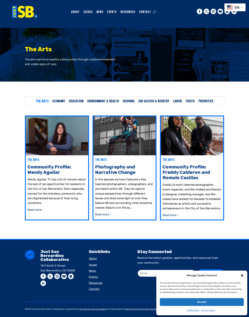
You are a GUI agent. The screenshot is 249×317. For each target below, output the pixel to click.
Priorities (206, 101)
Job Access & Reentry (153, 101)
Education (76, 101)
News (99, 12)
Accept (201, 301)
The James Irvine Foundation (93, 309)
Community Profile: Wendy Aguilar (49, 169)
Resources (128, 12)
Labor (177, 101)
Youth (190, 101)
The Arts (42, 101)
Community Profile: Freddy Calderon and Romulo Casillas (186, 172)
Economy (58, 101)
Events (112, 12)
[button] (242, 275)
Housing (129, 101)
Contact (145, 12)
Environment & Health (103, 101)
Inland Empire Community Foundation (142, 309)
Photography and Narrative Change (115, 169)
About (75, 12)
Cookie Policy (193, 310)
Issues (88, 12)
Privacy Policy (208, 310)
